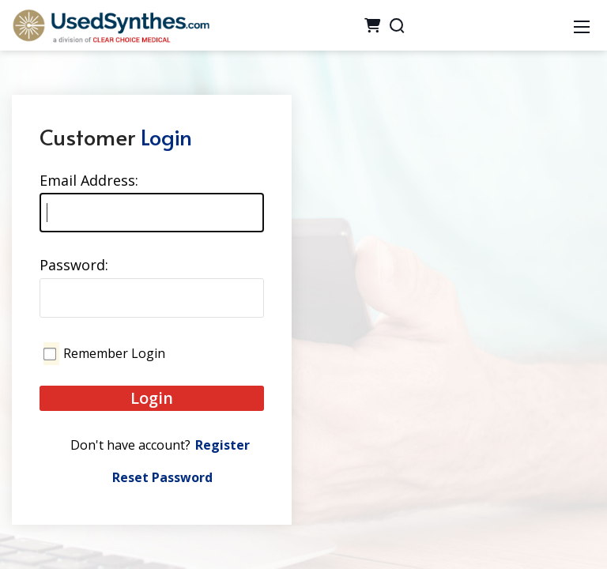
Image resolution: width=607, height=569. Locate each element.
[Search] (396, 25)
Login (151, 398)
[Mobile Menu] (581, 25)
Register (222, 445)
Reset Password (162, 477)
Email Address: (89, 180)
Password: (74, 264)
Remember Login (114, 353)
